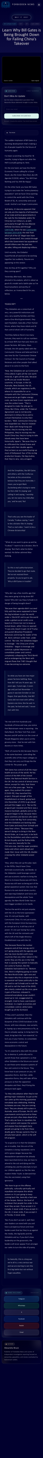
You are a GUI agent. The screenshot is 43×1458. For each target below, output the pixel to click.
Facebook (21, 1319)
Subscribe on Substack (21, 116)
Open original (35, 81)
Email (21, 1332)
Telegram (21, 1299)
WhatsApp (21, 1306)
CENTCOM (9, 230)
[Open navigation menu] (39, 5)
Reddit (21, 1326)
